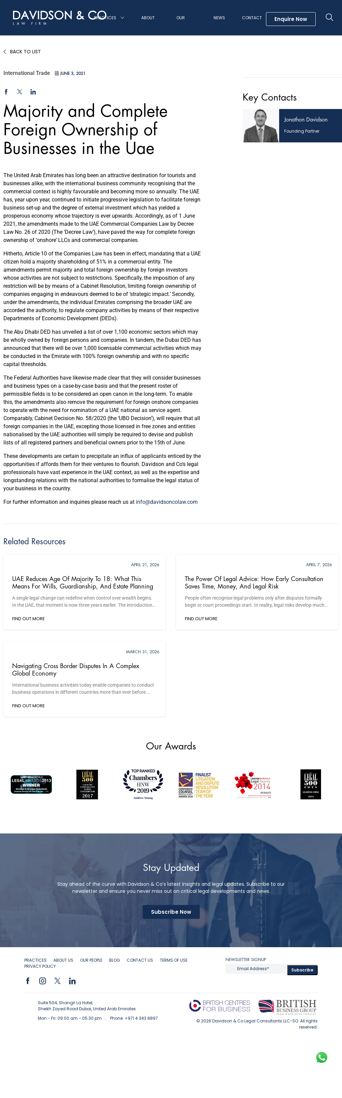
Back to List (25, 51)
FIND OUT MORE (28, 618)
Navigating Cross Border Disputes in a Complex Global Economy (75, 670)
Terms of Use (174, 960)
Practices (105, 18)
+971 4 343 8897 (141, 1018)
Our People (182, 25)
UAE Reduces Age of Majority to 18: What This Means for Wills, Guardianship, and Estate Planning (82, 582)
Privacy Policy (40, 966)
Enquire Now (290, 19)
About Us (148, 25)
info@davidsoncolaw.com (167, 502)
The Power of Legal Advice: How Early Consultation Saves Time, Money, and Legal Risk (254, 582)
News (219, 18)
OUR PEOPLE (91, 960)
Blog (114, 960)
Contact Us (252, 25)
